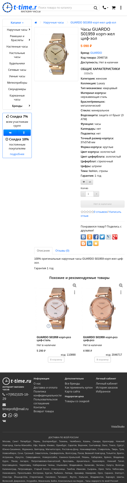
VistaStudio (118, 426)
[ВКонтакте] (5, 421)
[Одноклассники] (24, 132)
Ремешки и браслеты (20, 38)
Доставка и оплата (45, 387)
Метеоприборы (17, 82)
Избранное (103, 391)
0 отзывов (100, 211)
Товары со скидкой (77, 401)
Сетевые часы (17, 69)
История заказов (107, 387)
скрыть (88, 73)
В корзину (56, 359)
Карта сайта (72, 391)
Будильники (17, 63)
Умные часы (17, 76)
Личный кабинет (106, 383)
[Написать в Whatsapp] (11, 415)
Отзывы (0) (62, 250)
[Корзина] (113, 7)
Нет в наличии (103, 204)
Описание (43, 250)
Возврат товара (44, 411)
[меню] (121, 7)
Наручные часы (19, 29)
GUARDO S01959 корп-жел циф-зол (93, 22)
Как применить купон (79, 387)
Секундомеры (17, 89)
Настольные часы (17, 55)
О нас (37, 383)
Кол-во (84, 188)
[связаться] (105, 7)
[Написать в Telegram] (16, 415)
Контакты (40, 407)
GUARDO (96, 52)
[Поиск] (64, 8)
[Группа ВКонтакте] (10, 132)
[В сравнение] (90, 182)
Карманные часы (17, 97)
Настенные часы (17, 46)
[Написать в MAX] (5, 415)
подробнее (17, 154)
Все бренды (72, 383)
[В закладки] (84, 182)
